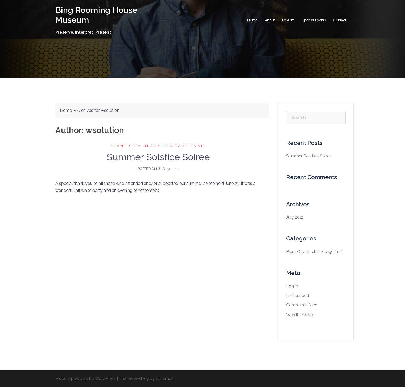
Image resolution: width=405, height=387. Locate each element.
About (270, 20)
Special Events (314, 20)
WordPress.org (300, 314)
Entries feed (297, 295)
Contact (339, 20)
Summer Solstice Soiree (158, 156)
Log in (292, 285)
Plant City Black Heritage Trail (158, 146)
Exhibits (288, 20)
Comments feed (301, 305)
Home (252, 20)
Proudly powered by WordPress (85, 378)
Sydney (141, 378)
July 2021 (295, 217)
